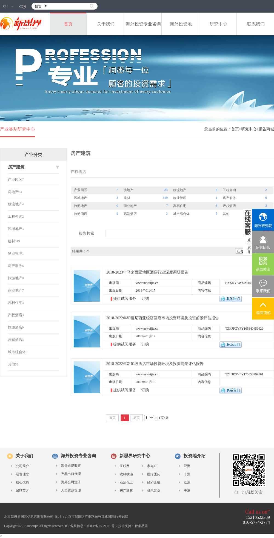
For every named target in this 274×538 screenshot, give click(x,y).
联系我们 (256, 24)
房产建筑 (126, 491)
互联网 (125, 466)
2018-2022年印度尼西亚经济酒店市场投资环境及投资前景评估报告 (162, 318)
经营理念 (22, 474)
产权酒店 (15, 315)
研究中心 (218, 24)
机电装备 (153, 491)
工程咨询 (15, 216)
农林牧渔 (126, 474)
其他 (11, 364)
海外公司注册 (71, 482)
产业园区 (15, 179)
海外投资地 (181, 24)
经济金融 (153, 482)
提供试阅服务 (125, 299)
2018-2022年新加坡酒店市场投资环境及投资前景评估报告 (155, 364)
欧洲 (187, 482)
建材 (11, 241)
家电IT (152, 466)
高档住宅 (15, 303)
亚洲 (187, 466)
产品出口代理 (71, 474)
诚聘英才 (22, 491)
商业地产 (15, 290)
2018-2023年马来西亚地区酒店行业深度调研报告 (147, 272)
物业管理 (15, 253)
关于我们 (106, 24)
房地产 (13, 192)
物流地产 (15, 204)
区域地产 (15, 229)
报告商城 (266, 129)
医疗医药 (153, 474)
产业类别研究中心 (17, 129)
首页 (68, 24)
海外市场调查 (71, 466)
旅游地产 (15, 278)
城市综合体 (17, 352)
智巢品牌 (141, 526)
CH (8, 6)
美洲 (187, 491)
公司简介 (22, 466)
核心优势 (22, 482)
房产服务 (15, 266)
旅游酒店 (15, 327)
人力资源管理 (71, 490)
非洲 (187, 474)
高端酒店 (15, 340)
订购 (145, 299)
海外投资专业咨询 (143, 24)
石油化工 (126, 482)
